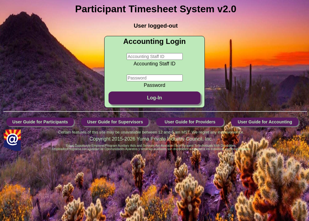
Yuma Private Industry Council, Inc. (175, 139)
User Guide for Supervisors (115, 121)
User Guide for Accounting (265, 121)
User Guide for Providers (190, 121)
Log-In (154, 97)
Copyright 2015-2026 (113, 139)
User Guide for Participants (40, 121)
